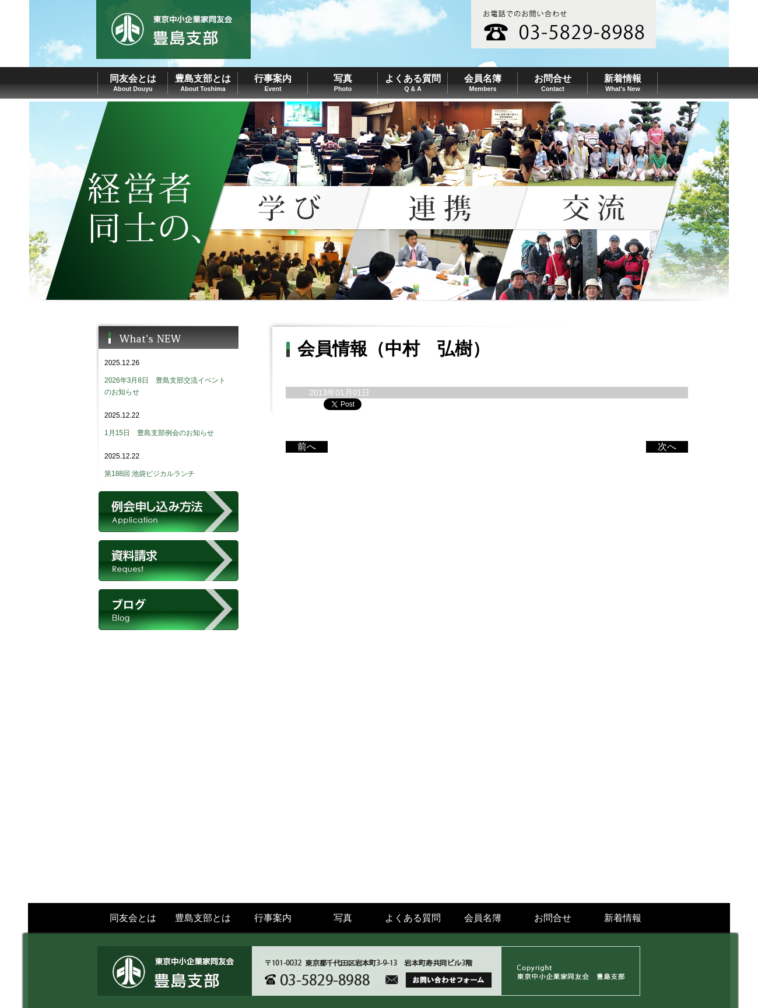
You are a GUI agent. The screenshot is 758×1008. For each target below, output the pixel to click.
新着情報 (622, 918)
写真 (343, 918)
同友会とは (133, 918)
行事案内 (273, 918)
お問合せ (552, 918)
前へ (306, 447)
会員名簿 (482, 918)
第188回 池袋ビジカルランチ (149, 474)
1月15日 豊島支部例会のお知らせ (159, 433)
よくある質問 (413, 918)
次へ (667, 447)
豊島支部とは (203, 918)
